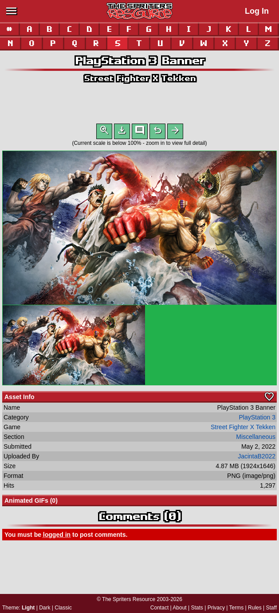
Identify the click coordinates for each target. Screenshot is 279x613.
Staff (271, 608)
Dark (44, 608)
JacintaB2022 (256, 458)
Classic (63, 608)
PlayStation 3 (257, 419)
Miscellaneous (255, 438)
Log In (257, 11)
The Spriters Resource (128, 599)
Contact (159, 608)
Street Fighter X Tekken (140, 78)
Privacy (216, 608)
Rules (255, 608)
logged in (57, 536)
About (179, 608)
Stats (197, 608)
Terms (236, 608)
